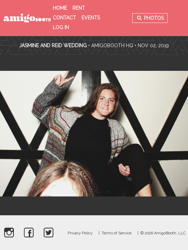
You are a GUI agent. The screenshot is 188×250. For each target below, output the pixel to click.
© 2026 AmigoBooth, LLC (163, 233)
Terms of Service (116, 233)
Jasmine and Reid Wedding (53, 45)
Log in (61, 27)
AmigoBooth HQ (112, 45)
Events (91, 17)
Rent (78, 8)
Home (60, 8)
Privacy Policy (80, 233)
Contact (64, 17)
